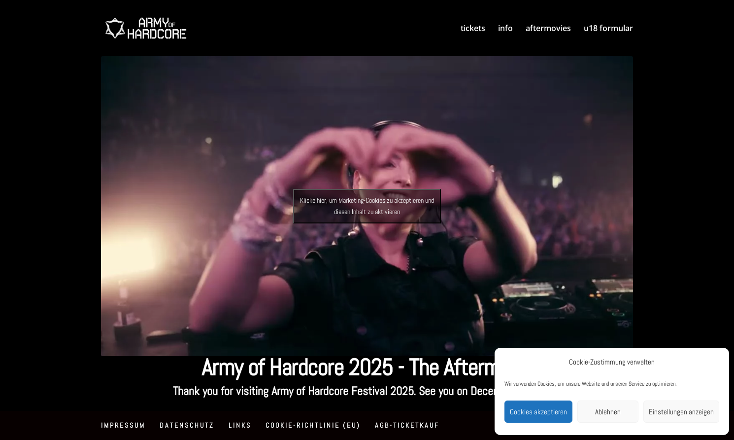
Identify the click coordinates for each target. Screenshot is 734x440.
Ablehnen (608, 411)
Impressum (123, 425)
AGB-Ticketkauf (407, 425)
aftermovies (548, 29)
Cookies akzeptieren (538, 411)
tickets (473, 29)
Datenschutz (187, 425)
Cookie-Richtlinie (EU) (313, 425)
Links (240, 425)
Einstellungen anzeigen (681, 411)
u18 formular (608, 29)
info (505, 29)
